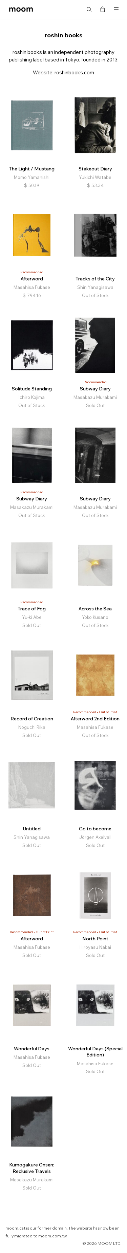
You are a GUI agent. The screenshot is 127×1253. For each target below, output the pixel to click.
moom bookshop (21, 9)
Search (89, 9)
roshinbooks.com (74, 72)
